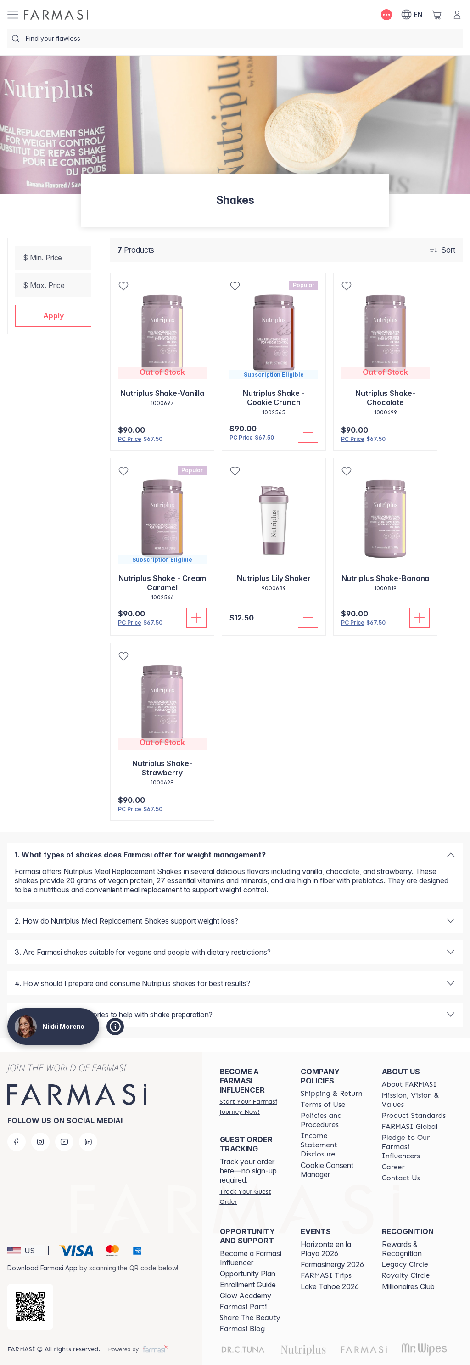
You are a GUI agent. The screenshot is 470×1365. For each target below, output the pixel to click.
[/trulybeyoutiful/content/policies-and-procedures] (333, 1120)
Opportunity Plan (247, 1273)
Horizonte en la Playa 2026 (326, 1249)
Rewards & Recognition (402, 1249)
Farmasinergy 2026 (332, 1264)
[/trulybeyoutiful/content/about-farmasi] (409, 1084)
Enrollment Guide (248, 1284)
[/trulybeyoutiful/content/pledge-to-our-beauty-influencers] (414, 1147)
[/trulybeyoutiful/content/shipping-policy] (332, 1093)
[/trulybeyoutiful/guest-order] (252, 1196)
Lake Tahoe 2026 (330, 1286)
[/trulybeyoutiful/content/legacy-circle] (405, 1264)
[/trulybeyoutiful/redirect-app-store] (30, 1307)
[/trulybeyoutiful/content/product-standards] (414, 1115)
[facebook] (16, 1142)
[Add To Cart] (308, 433)
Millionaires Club (408, 1286)
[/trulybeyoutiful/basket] (436, 14)
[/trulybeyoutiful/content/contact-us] (401, 1178)
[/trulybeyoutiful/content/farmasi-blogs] (242, 1328)
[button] (53, 316)
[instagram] (40, 1142)
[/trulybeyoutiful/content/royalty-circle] (406, 1275)
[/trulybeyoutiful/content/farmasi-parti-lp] (243, 1306)
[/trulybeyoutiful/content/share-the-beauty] (250, 1317)
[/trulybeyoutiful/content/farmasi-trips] (326, 1275)
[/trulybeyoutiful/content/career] (393, 1167)
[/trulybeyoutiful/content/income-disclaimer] (333, 1145)
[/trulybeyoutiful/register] (252, 1106)
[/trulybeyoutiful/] (56, 15)
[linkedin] (88, 1142)
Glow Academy (245, 1295)
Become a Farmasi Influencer (250, 1258)
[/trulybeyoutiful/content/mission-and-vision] (414, 1100)
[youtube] (64, 1142)
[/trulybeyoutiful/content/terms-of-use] (323, 1104)
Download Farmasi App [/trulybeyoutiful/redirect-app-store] (42, 1268)
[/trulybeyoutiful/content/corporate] (410, 1126)
